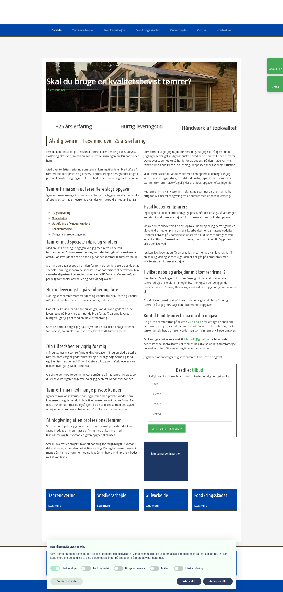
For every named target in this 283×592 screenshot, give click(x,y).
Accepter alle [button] (217, 581)
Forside (56, 30)
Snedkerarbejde (114, 30)
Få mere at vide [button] (67, 581)
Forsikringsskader (148, 30)
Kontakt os (224, 30)
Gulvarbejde (178, 30)
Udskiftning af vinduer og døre (71, 223)
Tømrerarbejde (82, 30)
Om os (201, 30)
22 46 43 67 (195, 322)
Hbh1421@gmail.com (197, 339)
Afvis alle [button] (189, 581)
